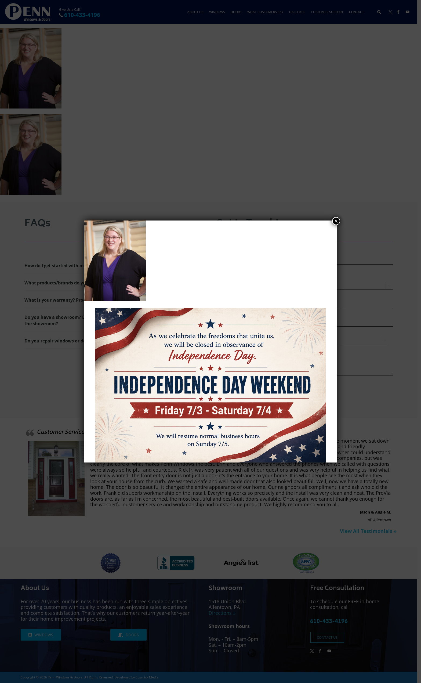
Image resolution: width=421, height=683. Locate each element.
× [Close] (336, 221)
